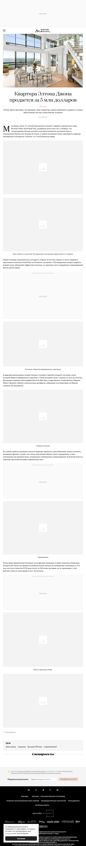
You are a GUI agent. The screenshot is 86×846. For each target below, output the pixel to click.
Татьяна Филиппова (10, 732)
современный (50, 747)
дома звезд (11, 747)
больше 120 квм (35, 747)
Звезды (43, 106)
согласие (8, 833)
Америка (22, 747)
